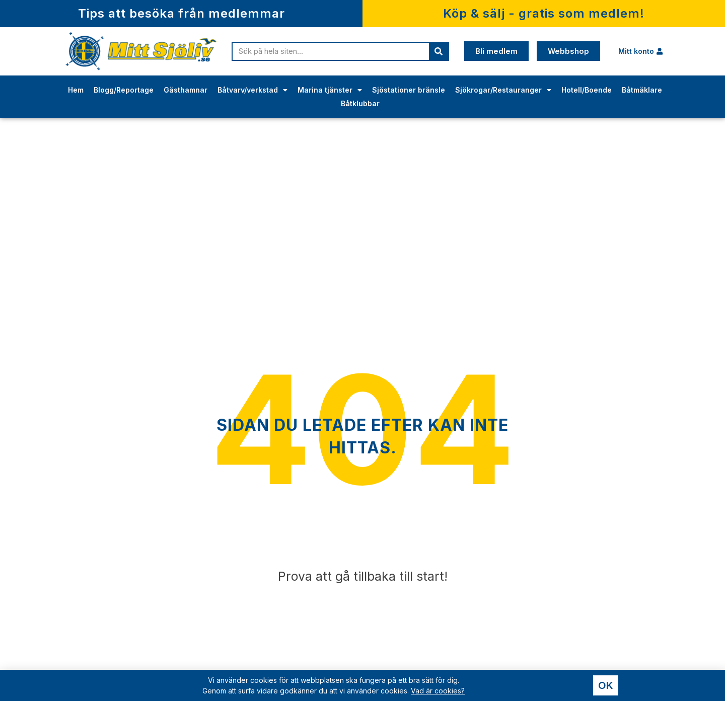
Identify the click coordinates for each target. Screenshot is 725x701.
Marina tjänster (330, 90)
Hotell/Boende (586, 90)
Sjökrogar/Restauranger (503, 90)
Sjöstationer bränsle (408, 90)
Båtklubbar (360, 103)
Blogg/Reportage (124, 90)
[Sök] (438, 51)
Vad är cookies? (438, 691)
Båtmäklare (642, 90)
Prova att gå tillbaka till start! (363, 576)
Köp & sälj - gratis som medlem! (543, 13)
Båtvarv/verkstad (252, 90)
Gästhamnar (185, 90)
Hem (76, 90)
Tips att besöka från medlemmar (181, 13)
